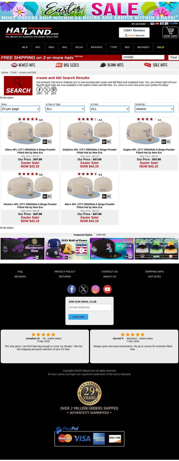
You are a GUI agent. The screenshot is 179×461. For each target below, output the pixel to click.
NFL (38, 47)
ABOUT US (109, 276)
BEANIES (143, 47)
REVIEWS (20, 276)
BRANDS (96, 47)
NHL (65, 47)
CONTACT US (110, 271)
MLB (25, 47)
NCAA (79, 47)
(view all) (100, 234)
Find (173, 57)
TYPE (113, 47)
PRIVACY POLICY (65, 271)
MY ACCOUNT (139, 24)
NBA (51, 47)
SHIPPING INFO (154, 271)
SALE (160, 47)
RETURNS (65, 276)
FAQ (20, 271)
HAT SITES (154, 276)
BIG (127, 47)
